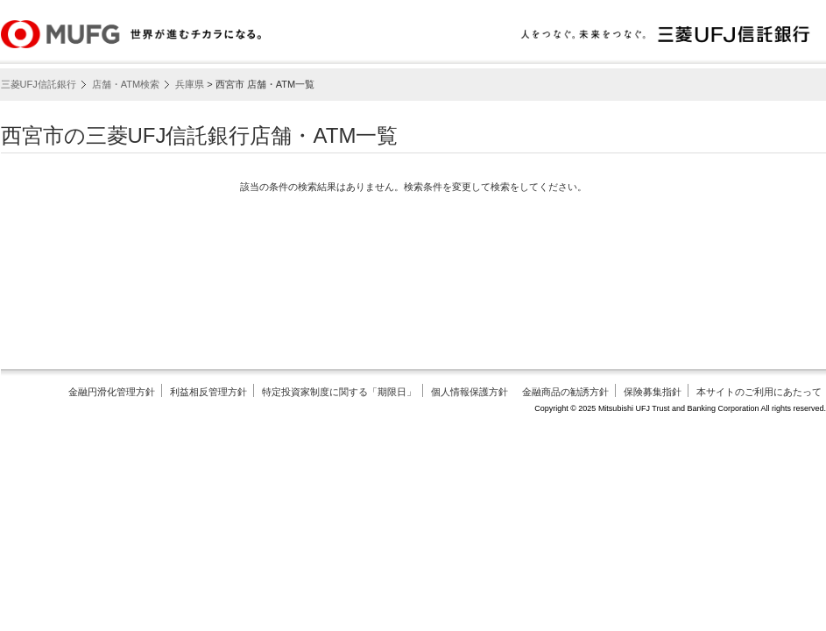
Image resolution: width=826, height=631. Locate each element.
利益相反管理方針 (208, 391)
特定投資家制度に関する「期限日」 (339, 391)
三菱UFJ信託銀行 (38, 84)
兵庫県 (189, 84)
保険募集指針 (652, 391)
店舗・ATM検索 (125, 84)
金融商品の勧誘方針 (565, 391)
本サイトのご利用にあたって (759, 391)
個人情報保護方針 (469, 391)
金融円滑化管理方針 (111, 391)
